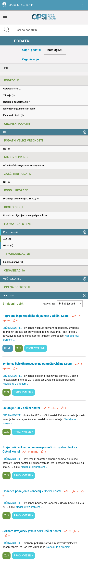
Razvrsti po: (49, 303)
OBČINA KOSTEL (12, 327)
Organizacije (30, 59)
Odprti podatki (31, 50)
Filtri (5, 67)
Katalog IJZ (55, 50)
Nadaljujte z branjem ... (15, 383)
